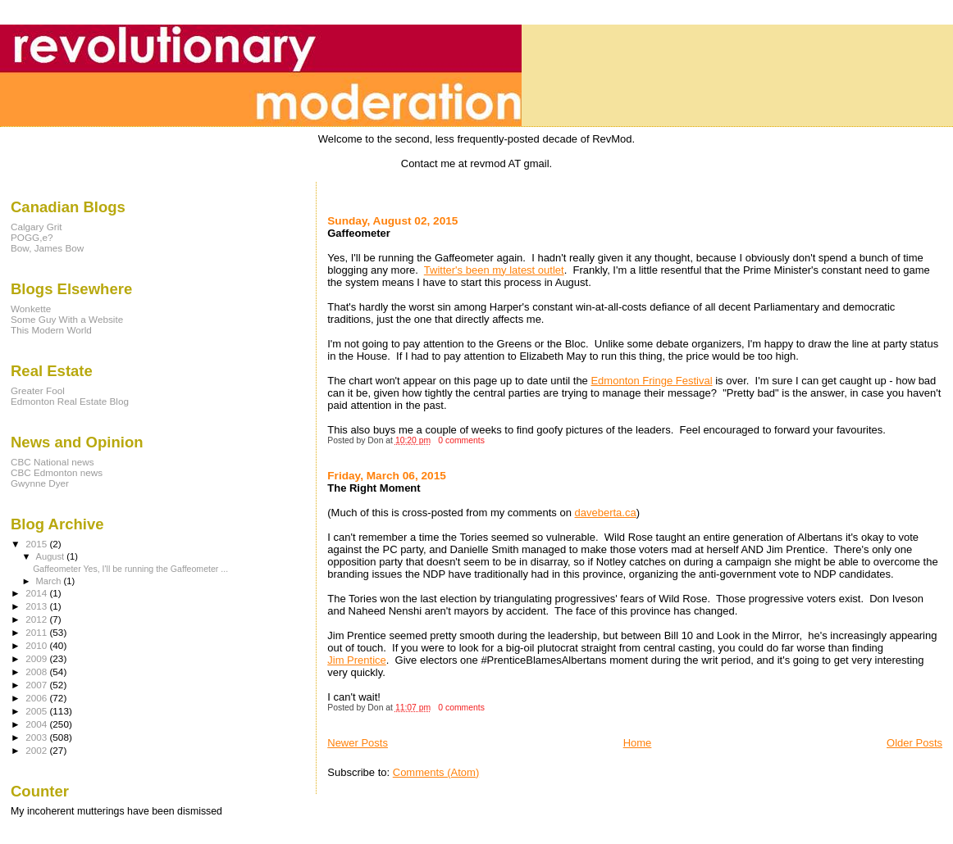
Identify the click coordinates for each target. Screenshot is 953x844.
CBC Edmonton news (57, 472)
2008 (37, 671)
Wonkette (31, 308)
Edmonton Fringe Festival (651, 380)
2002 (37, 750)
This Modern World (51, 329)
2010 (37, 645)
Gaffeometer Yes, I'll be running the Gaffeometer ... (130, 569)
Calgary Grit (36, 226)
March (50, 581)
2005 (37, 711)
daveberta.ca (605, 512)
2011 (37, 632)
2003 (37, 737)
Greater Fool (38, 390)
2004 (37, 724)
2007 (37, 684)
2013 (37, 606)
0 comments (461, 440)
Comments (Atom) (436, 772)
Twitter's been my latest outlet (494, 270)
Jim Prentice (356, 660)
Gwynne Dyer (40, 483)
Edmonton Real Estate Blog (70, 401)
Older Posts (914, 743)
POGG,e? (31, 237)
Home (637, 743)
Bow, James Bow (47, 248)
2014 (37, 593)
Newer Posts (357, 743)
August (51, 556)
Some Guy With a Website (67, 319)
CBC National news (52, 461)
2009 (37, 658)
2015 (37, 543)
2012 (37, 619)
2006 (37, 697)
